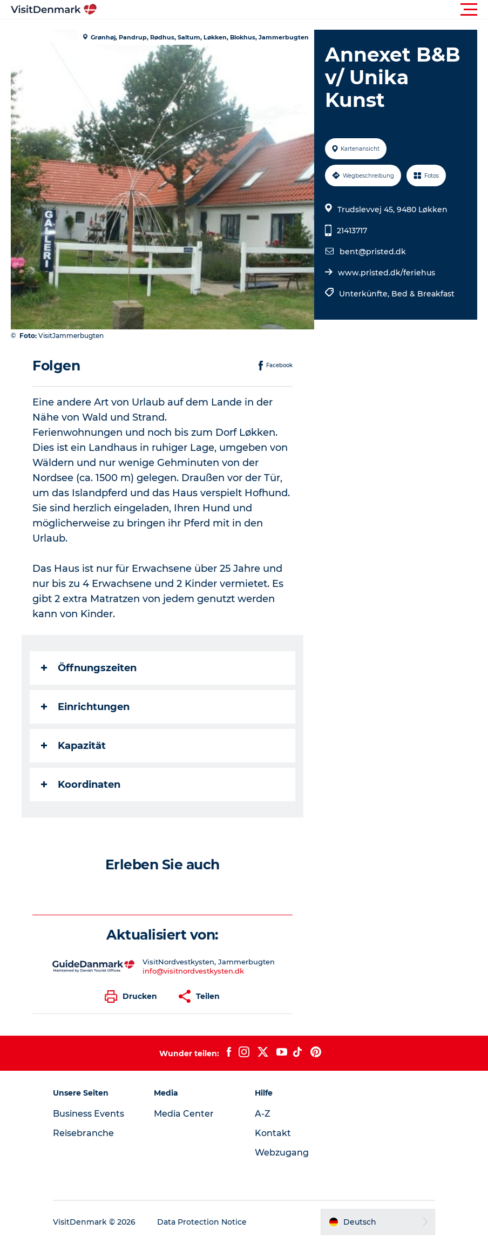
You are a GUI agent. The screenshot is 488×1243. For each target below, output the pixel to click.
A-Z (262, 1114)
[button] (292, 9)
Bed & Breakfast (423, 294)
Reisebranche (83, 1133)
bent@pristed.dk (373, 251)
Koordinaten (80, 785)
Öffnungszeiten (89, 668)
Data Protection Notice (202, 1222)
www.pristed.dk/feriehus (386, 273)
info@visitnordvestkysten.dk (193, 971)
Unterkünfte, (365, 294)
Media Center (184, 1114)
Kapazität (73, 746)
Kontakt (273, 1133)
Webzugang (282, 1152)
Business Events (88, 1114)
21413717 (352, 230)
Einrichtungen (85, 707)
